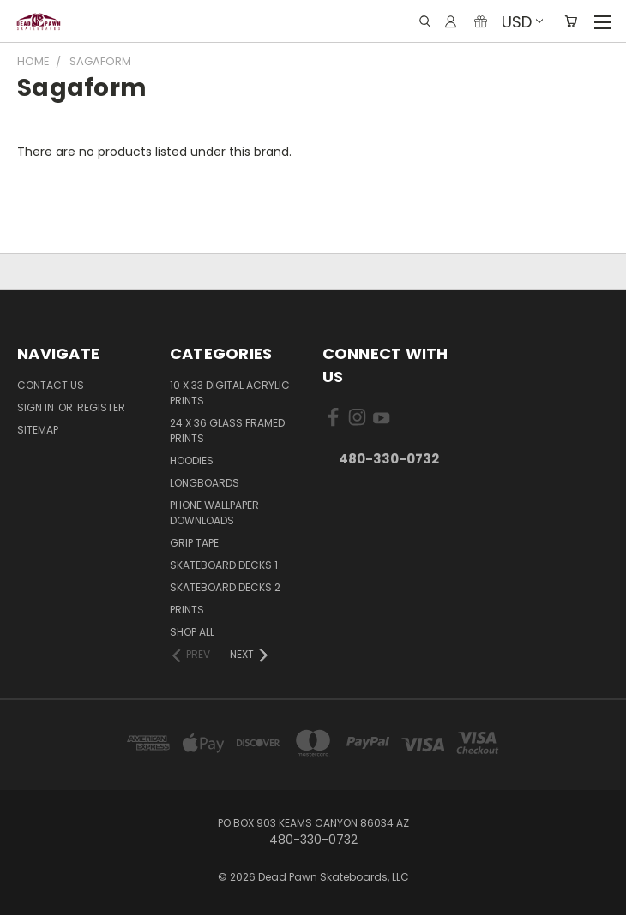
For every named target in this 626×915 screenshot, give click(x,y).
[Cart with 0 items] (571, 21)
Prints (187, 609)
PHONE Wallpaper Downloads (214, 513)
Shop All (192, 632)
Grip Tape (194, 542)
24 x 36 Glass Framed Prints (227, 431)
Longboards (204, 482)
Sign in (37, 407)
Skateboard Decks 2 (225, 587)
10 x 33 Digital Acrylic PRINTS (230, 393)
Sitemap (37, 429)
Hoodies (192, 460)
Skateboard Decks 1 (224, 565)
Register (101, 407)
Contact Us (50, 385)
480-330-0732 (389, 459)
